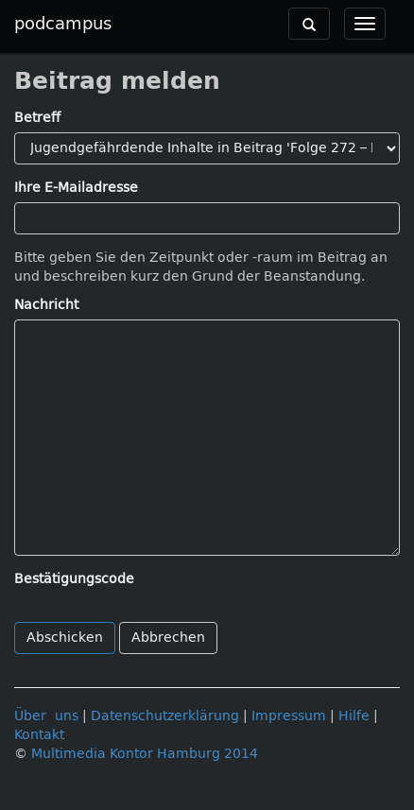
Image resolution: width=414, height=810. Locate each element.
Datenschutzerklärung (165, 716)
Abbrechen (168, 637)
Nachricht (46, 305)
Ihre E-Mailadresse (76, 188)
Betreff (37, 118)
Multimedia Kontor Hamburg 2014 (144, 754)
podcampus (63, 23)
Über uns (46, 716)
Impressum (288, 716)
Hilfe (354, 716)
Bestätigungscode (74, 579)
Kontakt (39, 735)
